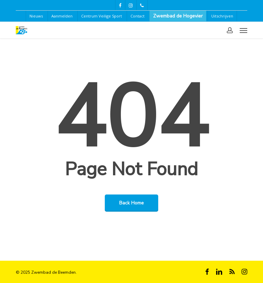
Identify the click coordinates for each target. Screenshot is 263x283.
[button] (243, 30)
